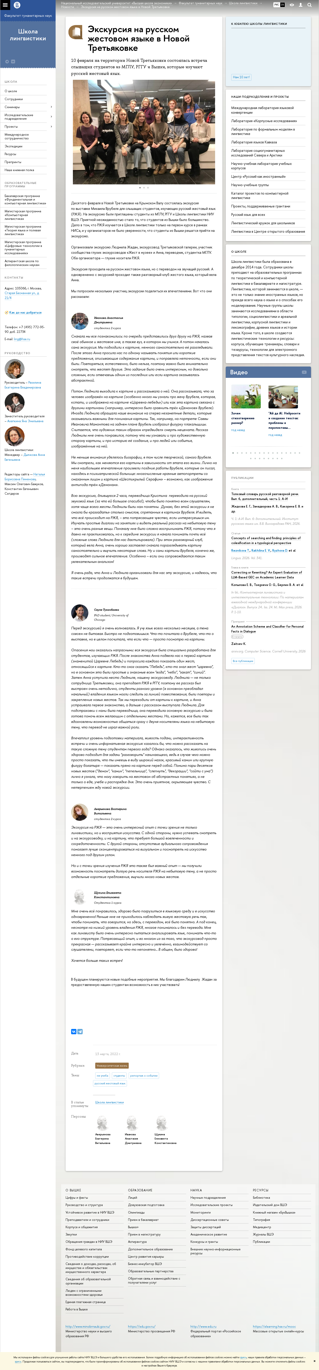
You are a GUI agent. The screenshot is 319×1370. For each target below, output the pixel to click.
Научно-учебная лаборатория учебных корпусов (261, 166)
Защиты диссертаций (206, 1227)
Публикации (242, 478)
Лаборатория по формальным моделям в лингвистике (263, 131)
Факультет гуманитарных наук (28, 15)
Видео (239, 372)
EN (282, 4)
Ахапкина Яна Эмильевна (25, 421)
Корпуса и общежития (82, 1227)
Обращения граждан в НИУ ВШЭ (89, 1241)
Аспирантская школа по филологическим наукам (22, 263)
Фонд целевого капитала (84, 1249)
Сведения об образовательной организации (88, 1281)
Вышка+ (133, 1227)
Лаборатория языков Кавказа (254, 142)
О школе (11, 91)
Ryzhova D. (280, 550)
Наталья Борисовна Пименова (25, 476)
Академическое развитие (209, 1234)
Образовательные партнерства (150, 1271)
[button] (69, 132)
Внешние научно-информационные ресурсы (216, 1251)
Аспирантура (137, 1241)
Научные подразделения (208, 1197)
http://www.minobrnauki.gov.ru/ (88, 1326)
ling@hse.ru (22, 339)
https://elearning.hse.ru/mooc (274, 1326)
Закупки (71, 1234)
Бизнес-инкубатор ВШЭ (145, 1264)
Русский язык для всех (248, 214)
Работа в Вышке (77, 1309)
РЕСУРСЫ (261, 1190)
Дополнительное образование (150, 1249)
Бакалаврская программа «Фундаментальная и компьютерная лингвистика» (25, 199)
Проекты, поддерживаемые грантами (260, 206)
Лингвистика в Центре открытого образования (268, 231)
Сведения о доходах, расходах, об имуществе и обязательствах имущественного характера (91, 1268)
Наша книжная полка (19, 170)
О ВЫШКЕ (73, 1190)
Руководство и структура (84, 1205)
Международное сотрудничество (17, 136)
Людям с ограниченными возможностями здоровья (84, 1292)
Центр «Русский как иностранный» (258, 176)
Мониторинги (201, 1212)
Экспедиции (13, 146)
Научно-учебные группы (250, 184)
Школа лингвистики (28, 34)
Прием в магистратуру (144, 1234)
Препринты (13, 162)
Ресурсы (10, 154)
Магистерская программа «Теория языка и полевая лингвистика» (23, 230)
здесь (243, 1357)
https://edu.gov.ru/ (142, 1326)
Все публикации (243, 661)
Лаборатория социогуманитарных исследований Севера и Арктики (258, 153)
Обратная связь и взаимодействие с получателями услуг (154, 1280)
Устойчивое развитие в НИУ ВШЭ (90, 1212)
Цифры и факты (77, 1197)
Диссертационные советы (210, 1220)
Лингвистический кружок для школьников (263, 223)
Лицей (132, 1197)
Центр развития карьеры (146, 1256)
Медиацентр (262, 1227)
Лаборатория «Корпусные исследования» (264, 120)
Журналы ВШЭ (263, 1234)
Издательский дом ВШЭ (270, 1205)
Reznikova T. (240, 550)
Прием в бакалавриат (143, 1220)
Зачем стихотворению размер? (243, 418)
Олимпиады (136, 1212)
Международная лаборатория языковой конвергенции (262, 110)
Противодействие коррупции (87, 1256)
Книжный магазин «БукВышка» (274, 1212)
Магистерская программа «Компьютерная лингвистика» (23, 215)
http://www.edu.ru (203, 1326)
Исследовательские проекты (212, 1205)
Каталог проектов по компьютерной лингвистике (259, 195)
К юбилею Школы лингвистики (259, 24)
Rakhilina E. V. (260, 550)
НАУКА (196, 1190)
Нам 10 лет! (241, 77)
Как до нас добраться (25, 312)
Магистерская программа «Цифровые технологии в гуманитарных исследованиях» (23, 247)
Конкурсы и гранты (204, 1241)
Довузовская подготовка (146, 1205)
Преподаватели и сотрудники (87, 1220)
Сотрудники (14, 99)
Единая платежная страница (86, 1302)
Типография (261, 1220)
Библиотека (261, 1197)
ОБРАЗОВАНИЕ (140, 1190)
